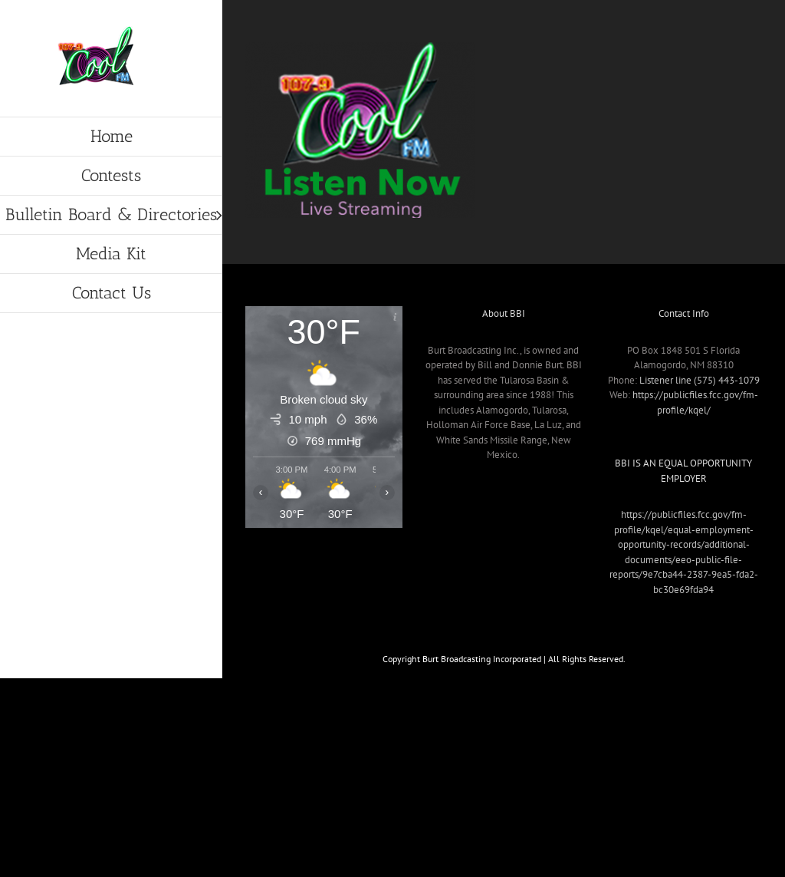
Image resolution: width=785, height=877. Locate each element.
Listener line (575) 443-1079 (699, 380)
